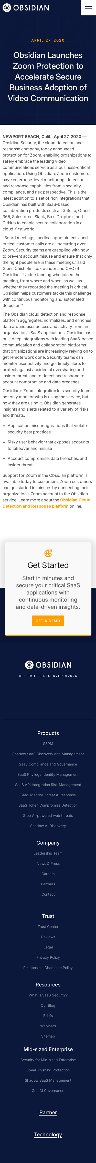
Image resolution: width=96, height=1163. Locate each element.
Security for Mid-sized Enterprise (48, 1060)
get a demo (48, 622)
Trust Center (48, 926)
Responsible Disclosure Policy (48, 967)
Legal (48, 947)
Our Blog (48, 1005)
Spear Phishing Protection (48, 1070)
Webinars (48, 1026)
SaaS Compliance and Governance (48, 764)
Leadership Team (48, 853)
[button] (88, 7)
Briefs (48, 1015)
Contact (48, 894)
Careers (48, 873)
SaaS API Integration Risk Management (48, 784)
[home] (26, 7)
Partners (48, 884)
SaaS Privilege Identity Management (48, 774)
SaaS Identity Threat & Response (48, 795)
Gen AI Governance (48, 1090)
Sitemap (48, 1036)
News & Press (48, 863)
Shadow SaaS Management (48, 1080)
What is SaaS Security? (48, 995)
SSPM (48, 743)
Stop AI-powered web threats (48, 815)
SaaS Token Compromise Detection (48, 805)
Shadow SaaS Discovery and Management (48, 754)
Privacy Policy (48, 957)
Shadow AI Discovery (48, 825)
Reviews (48, 937)
